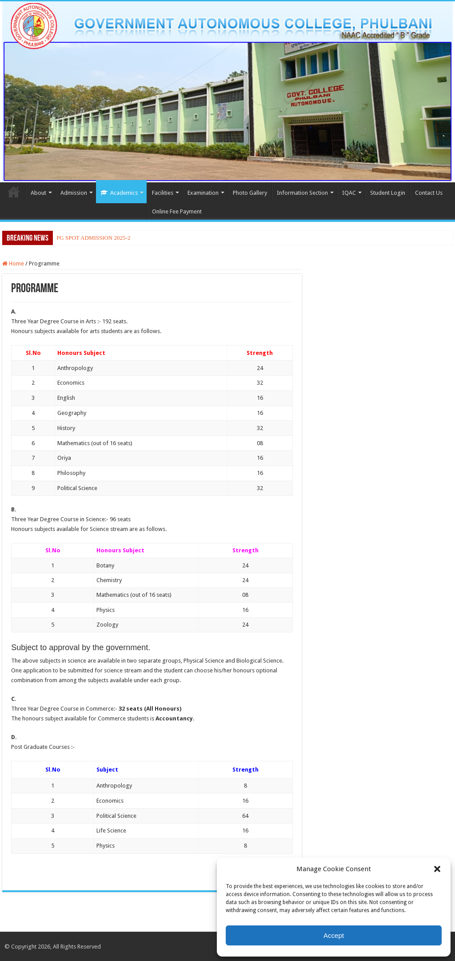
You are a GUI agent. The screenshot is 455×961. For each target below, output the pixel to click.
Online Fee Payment (177, 211)
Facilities (162, 192)
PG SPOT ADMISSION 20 (88, 237)
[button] (437, 868)
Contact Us (429, 192)
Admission (73, 192)
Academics (119, 192)
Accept (333, 935)
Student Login (387, 192)
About (38, 192)
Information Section (302, 192)
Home (13, 191)
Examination (203, 192)
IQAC (349, 192)
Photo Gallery (250, 192)
